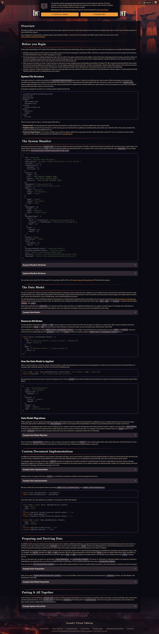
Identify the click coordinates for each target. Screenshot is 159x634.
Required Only (99, 14)
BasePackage (77, 280)
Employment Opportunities (115, 626)
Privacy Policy (103, 10)
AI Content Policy (71, 626)
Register (147, 2)
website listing (67, 134)
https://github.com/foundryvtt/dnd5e (33, 37)
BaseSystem (89, 280)
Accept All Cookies (60, 14)
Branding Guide (98, 626)
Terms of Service (57, 626)
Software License (30, 626)
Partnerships (85, 626)
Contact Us (130, 626)
